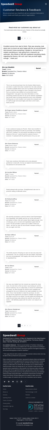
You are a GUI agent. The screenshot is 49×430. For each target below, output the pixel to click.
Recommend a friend (31, 389)
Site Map (5, 409)
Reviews (28, 394)
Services (5, 394)
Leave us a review (30, 397)
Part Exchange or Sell (31, 392)
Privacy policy (6, 403)
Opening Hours (7, 397)
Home (4, 389)
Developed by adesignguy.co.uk (24, 425)
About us (5, 392)
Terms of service (7, 400)
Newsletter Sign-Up (8, 406)
